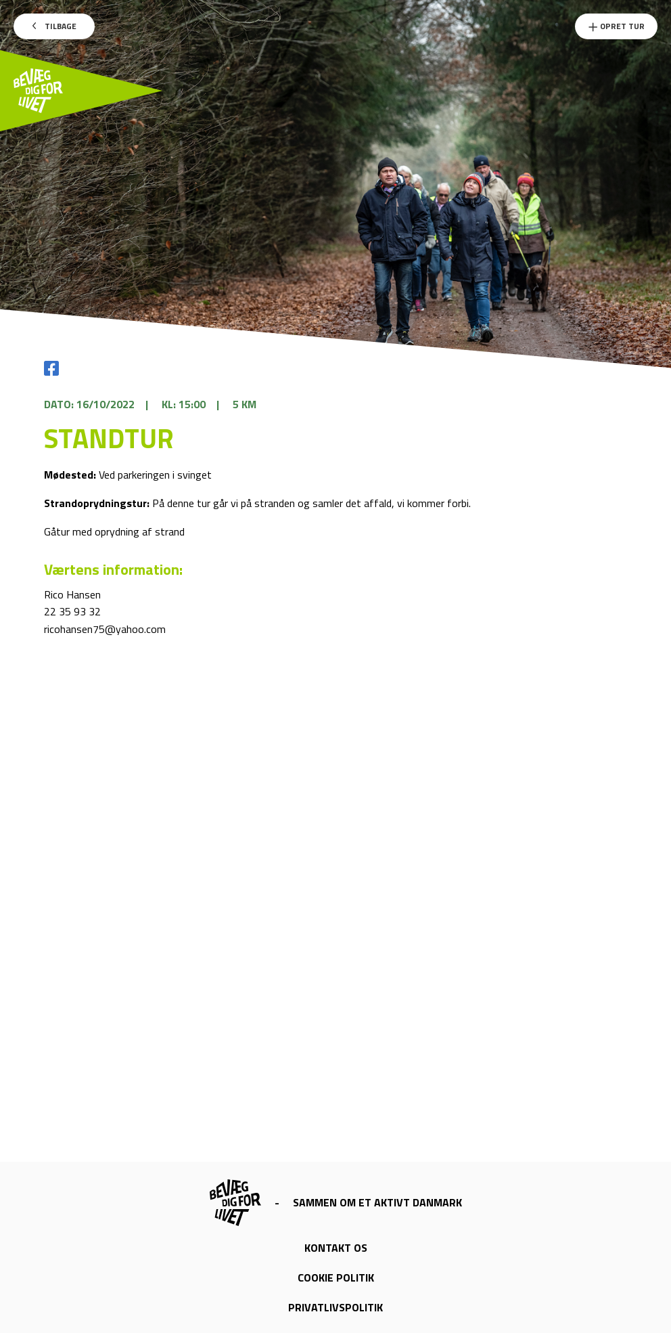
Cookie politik (336, 1277)
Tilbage (54, 26)
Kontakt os (335, 1248)
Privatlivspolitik (335, 1307)
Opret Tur (616, 26)
